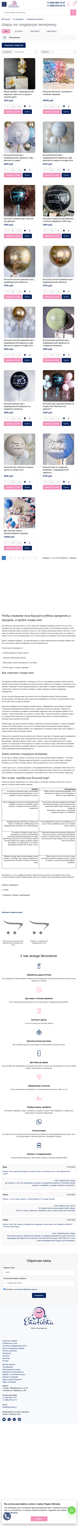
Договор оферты (8, 1364)
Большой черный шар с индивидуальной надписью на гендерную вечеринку (17, 406)
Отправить (39, 1295)
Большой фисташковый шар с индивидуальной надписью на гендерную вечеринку (56, 343)
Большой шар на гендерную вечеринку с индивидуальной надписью (56, 470)
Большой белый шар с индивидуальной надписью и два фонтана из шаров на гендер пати (58, 157)
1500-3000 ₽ (34, 31)
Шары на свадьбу (9, 1382)
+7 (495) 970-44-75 (56, 6)
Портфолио (6, 1353)
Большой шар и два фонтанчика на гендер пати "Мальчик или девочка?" (58, 406)
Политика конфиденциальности (14, 1346)
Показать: (45, 52)
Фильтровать (14, 37)
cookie (63, 1510)
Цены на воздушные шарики (13, 1348)
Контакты (6, 1356)
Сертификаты (7, 1367)
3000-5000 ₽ (51, 31)
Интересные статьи (9, 1343)
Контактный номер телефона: (15, 1278)
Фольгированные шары (11, 1369)
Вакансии (6, 1358)
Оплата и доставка (9, 1351)
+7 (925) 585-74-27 (56, 3)
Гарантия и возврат (9, 1341)
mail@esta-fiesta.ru (9, 1407)
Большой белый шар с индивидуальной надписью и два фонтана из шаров (18, 157)
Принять (39, 1519)
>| (35, 558)
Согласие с (20, 1289)
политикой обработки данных (26, 1289)
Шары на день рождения (12, 1379)
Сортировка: (7, 52)
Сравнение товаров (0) (13, 45)
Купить (27, 112)
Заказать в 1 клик (13, 112)
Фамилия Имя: (9, 1268)
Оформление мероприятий (12, 1372)
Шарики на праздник (10, 1377)
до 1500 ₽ (19, 31)
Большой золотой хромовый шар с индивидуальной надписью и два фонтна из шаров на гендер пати (19, 343)
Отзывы (5, 1361)
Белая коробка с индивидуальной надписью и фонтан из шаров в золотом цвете (19, 94)
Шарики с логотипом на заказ (13, 1374)
